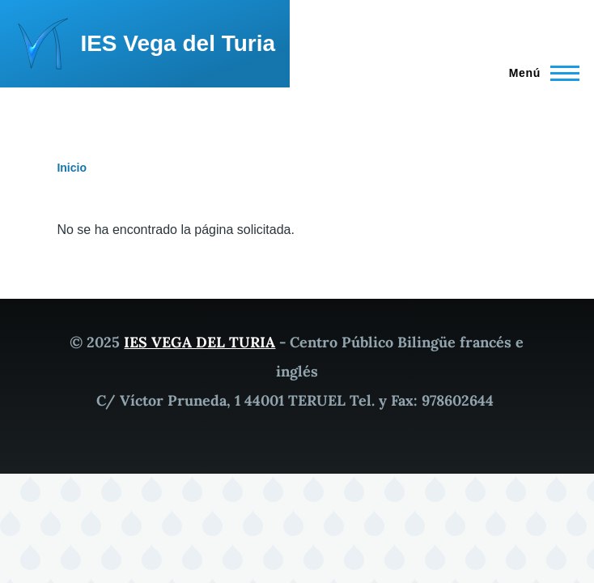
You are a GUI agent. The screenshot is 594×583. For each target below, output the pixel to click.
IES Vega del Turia (177, 43)
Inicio (72, 167)
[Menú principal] (539, 72)
